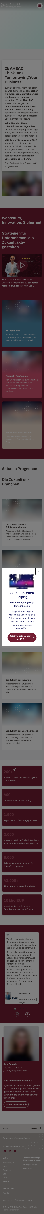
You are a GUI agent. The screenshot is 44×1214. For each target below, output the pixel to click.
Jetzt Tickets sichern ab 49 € (22, 637)
